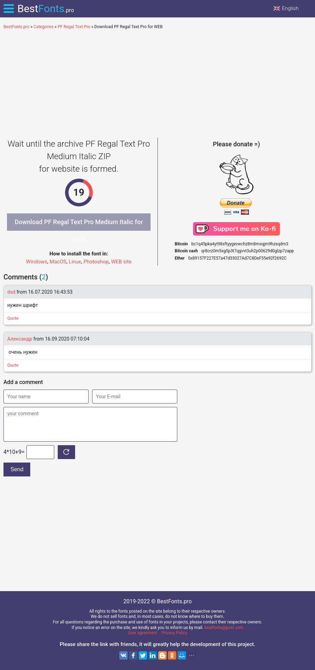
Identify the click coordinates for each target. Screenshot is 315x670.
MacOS (58, 262)
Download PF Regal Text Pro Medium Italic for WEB (79, 224)
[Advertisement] (157, 82)
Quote (12, 318)
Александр (20, 339)
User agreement (143, 632)
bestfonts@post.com (223, 627)
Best (45, 8)
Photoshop (96, 262)
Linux (75, 262)
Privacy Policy (174, 632)
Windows (36, 262)
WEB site (121, 262)
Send (16, 469)
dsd (11, 292)
